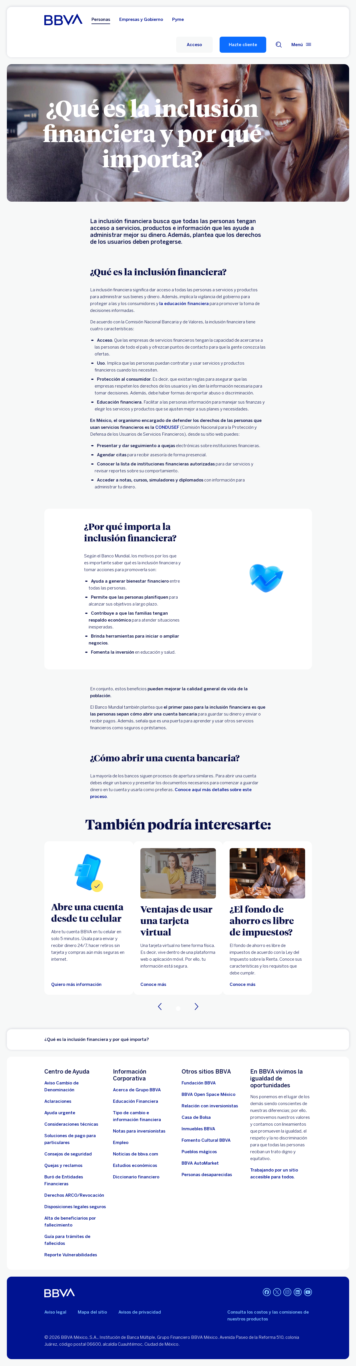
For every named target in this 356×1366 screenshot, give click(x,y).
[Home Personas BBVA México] (63, 19)
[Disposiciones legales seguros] (75, 1206)
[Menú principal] (301, 44)
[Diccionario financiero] (136, 1177)
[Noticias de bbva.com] (135, 1154)
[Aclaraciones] (57, 1101)
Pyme (178, 19)
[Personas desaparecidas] (207, 1174)
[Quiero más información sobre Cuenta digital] (89, 872)
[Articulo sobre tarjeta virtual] (178, 873)
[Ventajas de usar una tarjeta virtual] (178, 920)
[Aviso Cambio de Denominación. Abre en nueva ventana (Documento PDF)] (75, 1086)
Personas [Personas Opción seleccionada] (101, 19)
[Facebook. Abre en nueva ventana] (267, 1292)
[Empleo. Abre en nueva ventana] (120, 1142)
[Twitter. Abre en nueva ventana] (277, 1292)
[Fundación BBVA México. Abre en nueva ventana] (199, 1083)
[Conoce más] (242, 984)
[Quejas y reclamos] (63, 1165)
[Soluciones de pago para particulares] (75, 1139)
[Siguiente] (196, 1006)
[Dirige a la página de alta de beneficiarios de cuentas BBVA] (75, 1222)
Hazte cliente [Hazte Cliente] (243, 44)
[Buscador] (279, 44)
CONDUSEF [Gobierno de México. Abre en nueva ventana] (167, 427)
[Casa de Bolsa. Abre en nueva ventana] (196, 1117)
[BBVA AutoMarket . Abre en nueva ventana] (200, 1163)
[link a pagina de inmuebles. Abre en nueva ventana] (198, 1128)
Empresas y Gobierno (141, 19)
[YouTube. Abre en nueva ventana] (308, 1292)
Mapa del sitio (92, 1312)
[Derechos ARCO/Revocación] (74, 1195)
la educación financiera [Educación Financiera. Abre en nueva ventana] (184, 303)
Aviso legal (55, 1312)
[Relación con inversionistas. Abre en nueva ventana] (210, 1105)
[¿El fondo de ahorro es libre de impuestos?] (267, 920)
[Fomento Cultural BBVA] (206, 1140)
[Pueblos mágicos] (199, 1151)
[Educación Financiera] (135, 1101)
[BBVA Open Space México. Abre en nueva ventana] (208, 1094)
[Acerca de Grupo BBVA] (137, 1089)
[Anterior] (159, 1006)
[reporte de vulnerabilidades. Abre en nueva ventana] (70, 1254)
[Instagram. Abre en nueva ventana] (287, 1292)
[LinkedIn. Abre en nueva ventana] (298, 1292)
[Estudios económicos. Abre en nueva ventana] (135, 1165)
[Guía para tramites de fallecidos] (75, 1240)
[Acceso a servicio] (194, 45)
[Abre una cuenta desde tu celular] (89, 912)
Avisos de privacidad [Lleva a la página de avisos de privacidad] (139, 1312)
